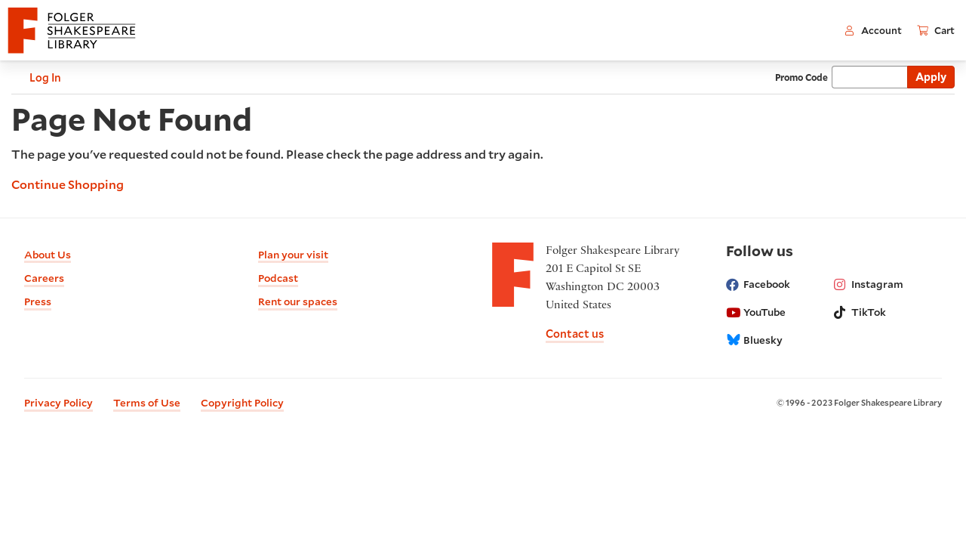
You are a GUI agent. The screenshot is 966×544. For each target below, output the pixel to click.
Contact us (575, 333)
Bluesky (754, 340)
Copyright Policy (242, 403)
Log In (36, 77)
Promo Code (801, 77)
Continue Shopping (67, 184)
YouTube (756, 312)
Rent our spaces (297, 301)
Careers (44, 278)
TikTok (860, 312)
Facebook (758, 284)
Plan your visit (293, 254)
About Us (47, 254)
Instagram (868, 284)
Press (37, 301)
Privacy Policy (58, 403)
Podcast (278, 278)
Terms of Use (146, 403)
